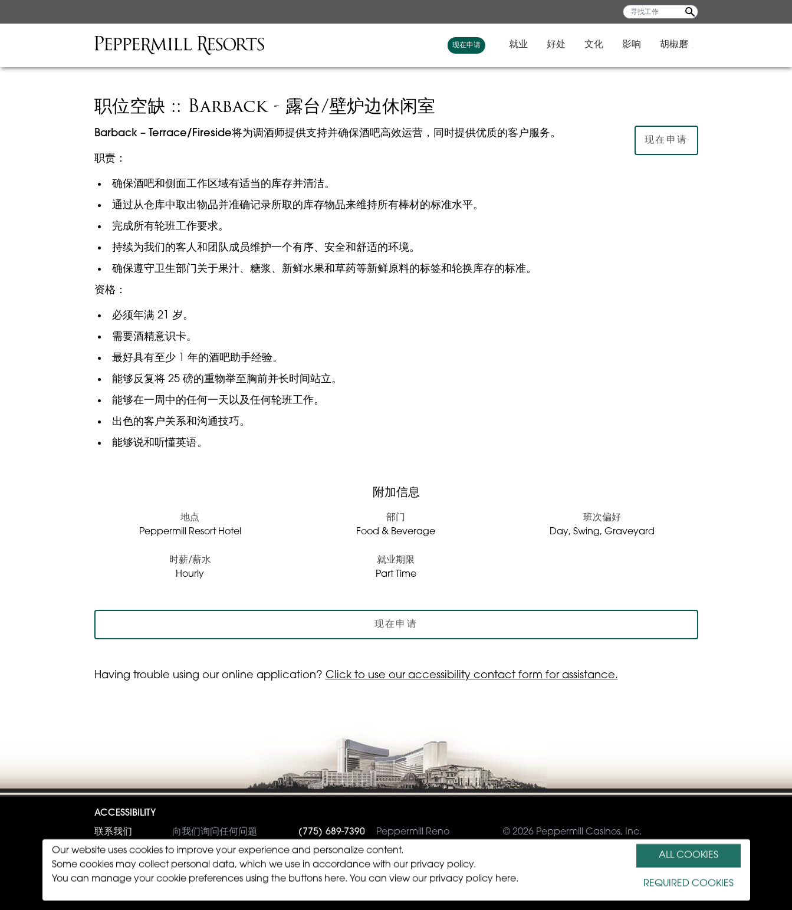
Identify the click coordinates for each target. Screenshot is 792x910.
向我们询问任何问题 (175, 832)
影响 (636, 45)
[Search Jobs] (690, 12)
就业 (523, 45)
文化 (599, 45)
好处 (561, 45)
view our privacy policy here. (453, 879)
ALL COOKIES (688, 855)
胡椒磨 (679, 45)
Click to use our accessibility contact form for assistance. (472, 675)
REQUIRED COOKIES (688, 884)
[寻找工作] (660, 12)
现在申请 (472, 45)
